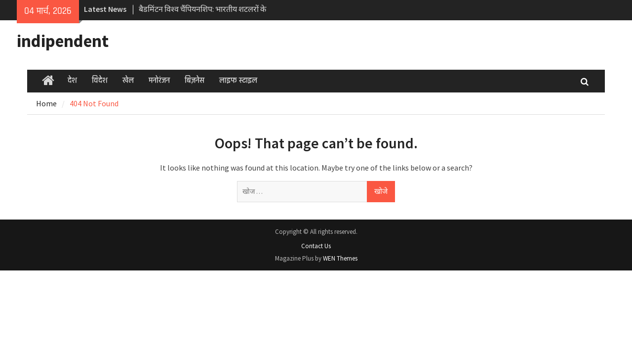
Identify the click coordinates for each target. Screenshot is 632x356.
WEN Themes (340, 258)
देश (72, 80)
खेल (128, 80)
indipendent (63, 41)
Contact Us (316, 246)
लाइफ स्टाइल (238, 80)
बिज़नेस (194, 80)
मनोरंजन (159, 80)
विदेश (100, 80)
